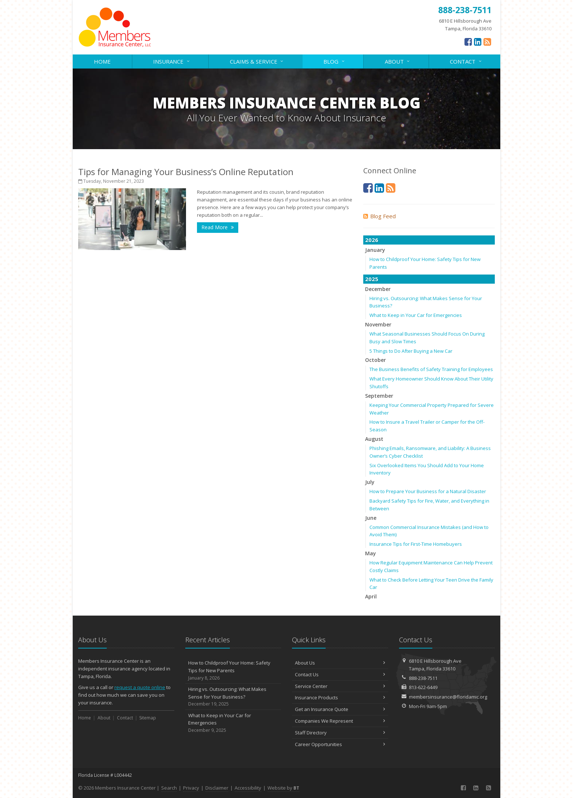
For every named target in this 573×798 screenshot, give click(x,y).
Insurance (171, 61)
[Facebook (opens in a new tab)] (468, 41)
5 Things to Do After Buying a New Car (410, 351)
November (378, 324)
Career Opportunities (340, 744)
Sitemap (147, 718)
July (370, 482)
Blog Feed (379, 216)
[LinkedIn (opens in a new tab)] (478, 41)
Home (102, 61)
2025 (371, 279)
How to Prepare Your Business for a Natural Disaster (427, 491)
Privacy (191, 787)
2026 (371, 239)
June (370, 517)
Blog (334, 61)
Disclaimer (216, 787)
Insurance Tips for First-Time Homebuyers (415, 544)
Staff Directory (340, 732)
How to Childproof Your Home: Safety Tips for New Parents (233, 670)
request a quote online (139, 687)
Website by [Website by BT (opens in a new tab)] (283, 787)
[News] (487, 41)
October (375, 359)
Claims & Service (257, 61)
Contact (466, 61)
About (398, 61)
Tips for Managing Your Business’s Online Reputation (185, 172)
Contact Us (340, 674)
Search (169, 787)
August (374, 438)
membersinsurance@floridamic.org (448, 696)
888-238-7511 (423, 678)
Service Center (340, 686)
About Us (340, 662)
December (378, 288)
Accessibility (248, 787)
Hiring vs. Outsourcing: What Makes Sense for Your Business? (233, 697)
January (375, 249)
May (370, 553)
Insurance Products (340, 697)
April (371, 596)
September (379, 395)
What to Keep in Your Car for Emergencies (415, 315)
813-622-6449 (423, 687)
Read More (217, 227)
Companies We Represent (340, 721)
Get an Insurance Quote (340, 709)
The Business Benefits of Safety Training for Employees (431, 369)
